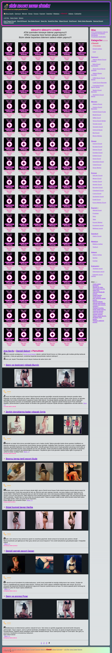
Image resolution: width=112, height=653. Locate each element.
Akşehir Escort (97, 184)
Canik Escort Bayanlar (100, 82)
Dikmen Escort (97, 149)
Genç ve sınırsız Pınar (17, 596)
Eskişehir (77, 14)
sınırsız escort (98, 21)
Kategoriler (99, 40)
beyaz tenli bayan (99, 303)
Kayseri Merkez (97, 222)
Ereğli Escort (97, 199)
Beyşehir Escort (98, 187)
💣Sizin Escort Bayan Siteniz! (27, 6)
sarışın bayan (97, 301)
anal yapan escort (10, 21)
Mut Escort (96, 133)
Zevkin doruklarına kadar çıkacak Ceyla (25, 412)
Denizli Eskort (23, 351)
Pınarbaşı (96, 213)
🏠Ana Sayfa (9, 14)
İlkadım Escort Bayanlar (96, 91)
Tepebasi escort (98, 268)
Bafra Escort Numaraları (95, 65)
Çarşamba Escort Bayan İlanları (97, 86)
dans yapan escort (99, 316)
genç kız (44, 21)
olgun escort (63, 21)
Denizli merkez (97, 49)
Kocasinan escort (98, 225)
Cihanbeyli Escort (98, 190)
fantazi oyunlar (98, 308)
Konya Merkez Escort (99, 202)
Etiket (94, 282)
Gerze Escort (97, 158)
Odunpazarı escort (98, 271)
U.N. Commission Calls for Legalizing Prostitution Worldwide (99, 33)
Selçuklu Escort (97, 175)
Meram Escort (97, 178)
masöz (95, 306)
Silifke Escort (97, 118)
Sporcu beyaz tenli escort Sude (21, 458)
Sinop (30, 14)
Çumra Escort (97, 193)
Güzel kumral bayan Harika (19, 507)
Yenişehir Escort (98, 127)
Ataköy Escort (97, 236)
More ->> (27, 452)
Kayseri (42, 14)
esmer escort (97, 314)
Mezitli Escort (97, 115)
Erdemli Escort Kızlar (99, 112)
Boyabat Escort (97, 146)
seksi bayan (97, 295)
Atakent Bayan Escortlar (96, 74)
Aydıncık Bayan (97, 130)
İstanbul (49, 14)
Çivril (94, 52)
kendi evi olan (53, 21)
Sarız (94, 216)
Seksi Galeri (14, 18)
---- (9, 391)
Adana (70, 14)
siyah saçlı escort (99, 305)
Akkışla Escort (97, 210)
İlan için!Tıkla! (9, 58)
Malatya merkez (98, 244)
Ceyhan (95, 261)
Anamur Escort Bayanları (96, 108)
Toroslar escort (97, 124)
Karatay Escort (97, 181)
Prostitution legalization (98, 37)
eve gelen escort (34, 21)
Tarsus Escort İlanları (99, 121)
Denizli (64, 14)
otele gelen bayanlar (85, 21)
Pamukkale (97, 46)
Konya (36, 14)
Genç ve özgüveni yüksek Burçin (22, 365)
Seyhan (95, 258)
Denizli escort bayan (29, 354)
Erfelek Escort (97, 155)
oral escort (73, 21)
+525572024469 (9, 56)
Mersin (24, 14)
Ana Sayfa (9, 351)
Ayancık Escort (97, 143)
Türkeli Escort (97, 164)
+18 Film (6, 18)
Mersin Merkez (97, 136)
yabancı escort (9, 23)
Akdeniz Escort (97, 104)
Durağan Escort (97, 152)
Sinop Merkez (97, 167)
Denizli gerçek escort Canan (20, 551)
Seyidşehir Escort (98, 196)
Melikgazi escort (98, 228)
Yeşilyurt (95, 247)
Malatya (56, 14)
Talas (94, 219)
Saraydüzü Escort (98, 161)
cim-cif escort (22, 21)
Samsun (18, 14)
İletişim (21, 18)
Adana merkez (97, 255)
